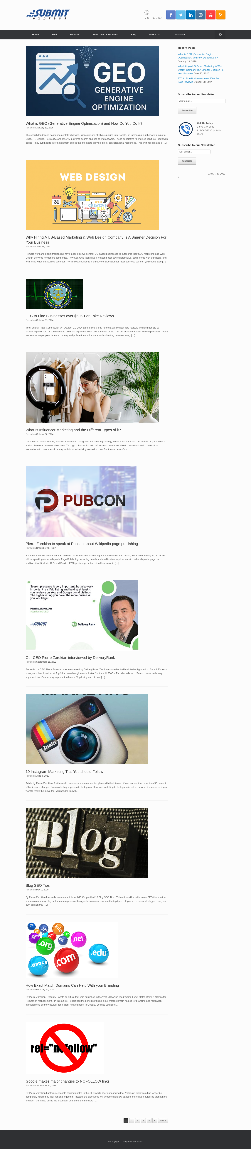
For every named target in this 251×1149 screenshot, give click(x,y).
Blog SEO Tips (38, 885)
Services (75, 34)
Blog (133, 34)
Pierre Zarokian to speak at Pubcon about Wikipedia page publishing (82, 544)
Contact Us (179, 34)
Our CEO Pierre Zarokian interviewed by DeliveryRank (70, 658)
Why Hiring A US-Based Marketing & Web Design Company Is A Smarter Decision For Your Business (201, 70)
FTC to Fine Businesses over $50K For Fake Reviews (70, 316)
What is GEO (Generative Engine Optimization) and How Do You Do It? (84, 123)
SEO (54, 34)
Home (35, 34)
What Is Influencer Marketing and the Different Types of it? (73, 430)
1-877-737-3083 (153, 17)
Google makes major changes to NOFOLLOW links (68, 1081)
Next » (163, 1120)
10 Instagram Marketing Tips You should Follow (64, 772)
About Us (154, 34)
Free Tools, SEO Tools (105, 34)
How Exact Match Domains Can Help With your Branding (72, 985)
